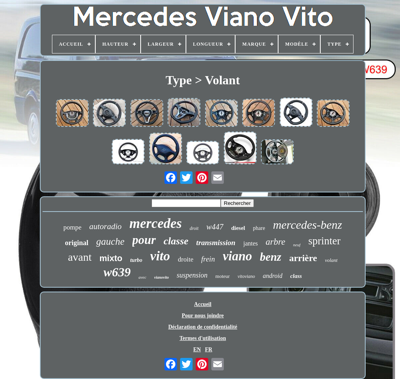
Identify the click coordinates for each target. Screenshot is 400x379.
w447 (214, 226)
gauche (110, 241)
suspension (192, 275)
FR (208, 349)
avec (142, 277)
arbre (275, 242)
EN (197, 349)
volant (331, 260)
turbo (136, 260)
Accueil (202, 304)
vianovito (161, 277)
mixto (111, 258)
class (296, 276)
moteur (222, 276)
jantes (250, 243)
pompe (72, 227)
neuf (296, 244)
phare (259, 228)
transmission (215, 242)
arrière (303, 258)
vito (160, 256)
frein (208, 259)
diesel (238, 228)
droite (185, 259)
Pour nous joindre (203, 316)
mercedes (155, 223)
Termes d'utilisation (203, 338)
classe (176, 241)
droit (193, 228)
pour (144, 240)
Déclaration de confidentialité (203, 327)
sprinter (324, 241)
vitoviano (246, 276)
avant (80, 257)
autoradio (105, 226)
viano (237, 256)
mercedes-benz (307, 224)
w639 (117, 272)
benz (270, 257)
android (272, 275)
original (76, 243)
